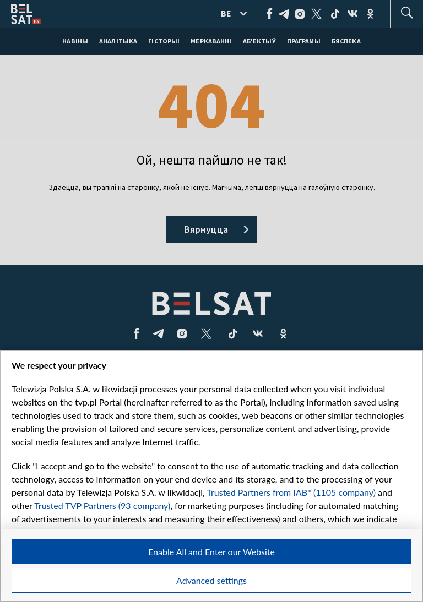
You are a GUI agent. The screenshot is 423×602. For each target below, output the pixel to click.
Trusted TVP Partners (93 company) (102, 505)
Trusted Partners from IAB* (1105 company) (291, 492)
